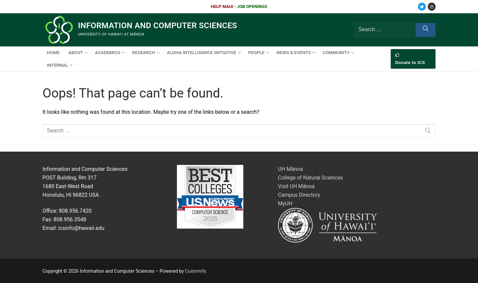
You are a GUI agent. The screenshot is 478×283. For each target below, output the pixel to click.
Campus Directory (299, 195)
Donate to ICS (410, 59)
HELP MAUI (222, 6)
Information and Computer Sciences (157, 25)
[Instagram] (432, 6)
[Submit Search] (426, 30)
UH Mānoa (290, 169)
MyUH (285, 203)
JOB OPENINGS (252, 6)
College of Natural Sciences (310, 178)
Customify (195, 271)
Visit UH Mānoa (296, 186)
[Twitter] (422, 6)
